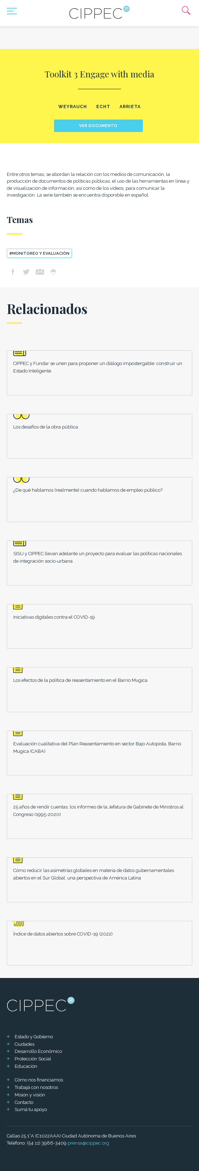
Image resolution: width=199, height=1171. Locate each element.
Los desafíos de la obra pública (45, 427)
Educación (26, 1066)
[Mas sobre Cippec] (99, 12)
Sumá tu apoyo (31, 1109)
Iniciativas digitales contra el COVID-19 (54, 617)
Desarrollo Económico (38, 1051)
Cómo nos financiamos (39, 1080)
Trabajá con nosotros (36, 1087)
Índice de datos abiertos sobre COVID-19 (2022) (63, 934)
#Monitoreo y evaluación (39, 253)
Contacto (24, 1102)
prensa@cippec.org (88, 1143)
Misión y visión (30, 1095)
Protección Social (33, 1058)
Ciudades (24, 1044)
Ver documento (98, 125)
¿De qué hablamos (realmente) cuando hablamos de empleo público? (87, 490)
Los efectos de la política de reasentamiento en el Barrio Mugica (80, 680)
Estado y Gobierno (34, 1036)
